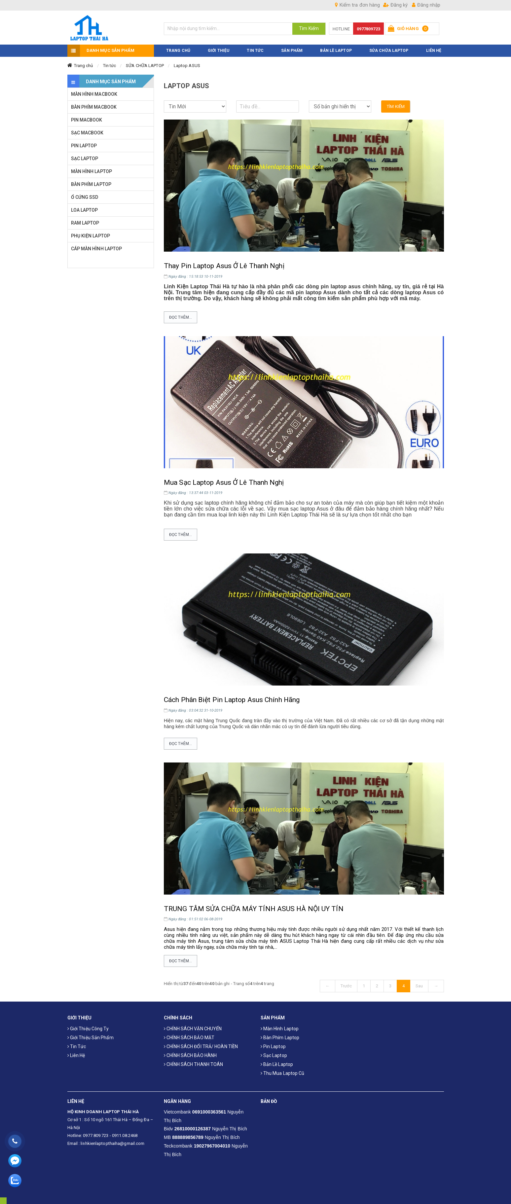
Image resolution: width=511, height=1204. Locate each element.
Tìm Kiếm (309, 28)
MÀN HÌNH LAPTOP (91, 171)
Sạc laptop (274, 1055)
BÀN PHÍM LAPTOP (91, 184)
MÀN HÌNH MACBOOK (94, 94)
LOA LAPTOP (84, 210)
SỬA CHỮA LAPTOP (145, 65)
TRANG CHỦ (178, 50)
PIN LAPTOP (84, 145)
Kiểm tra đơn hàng (357, 5)
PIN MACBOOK (86, 120)
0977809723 (368, 28)
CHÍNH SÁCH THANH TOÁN (193, 1064)
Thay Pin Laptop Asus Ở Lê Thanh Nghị (224, 266)
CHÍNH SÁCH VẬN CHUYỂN (193, 1028)
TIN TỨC (255, 50)
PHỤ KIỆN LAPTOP (90, 235)
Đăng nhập (426, 5)
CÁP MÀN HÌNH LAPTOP (96, 248)
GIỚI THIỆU (218, 50)
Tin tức (109, 65)
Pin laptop (273, 1046)
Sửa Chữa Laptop (389, 50)
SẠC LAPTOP (84, 158)
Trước (346, 985)
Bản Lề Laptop (335, 50)
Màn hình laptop (280, 1028)
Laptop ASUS (187, 65)
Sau (419, 985)
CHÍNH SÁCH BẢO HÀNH (190, 1055)
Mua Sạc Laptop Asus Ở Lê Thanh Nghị (224, 482)
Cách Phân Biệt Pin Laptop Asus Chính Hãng (232, 700)
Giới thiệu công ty (88, 1028)
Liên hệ (76, 1055)
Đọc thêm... (180, 317)
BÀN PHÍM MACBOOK (94, 107)
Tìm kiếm (396, 106)
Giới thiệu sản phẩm (90, 1037)
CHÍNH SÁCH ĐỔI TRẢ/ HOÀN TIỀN (201, 1046)
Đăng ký (395, 5)
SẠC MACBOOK (87, 132)
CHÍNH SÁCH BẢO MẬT (189, 1037)
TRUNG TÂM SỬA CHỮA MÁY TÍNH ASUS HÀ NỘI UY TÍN (254, 909)
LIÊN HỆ (434, 50)
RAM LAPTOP (85, 223)
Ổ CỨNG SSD (84, 197)
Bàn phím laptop (280, 1037)
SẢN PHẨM (292, 50)
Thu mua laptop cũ (283, 1073)
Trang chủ (83, 65)
